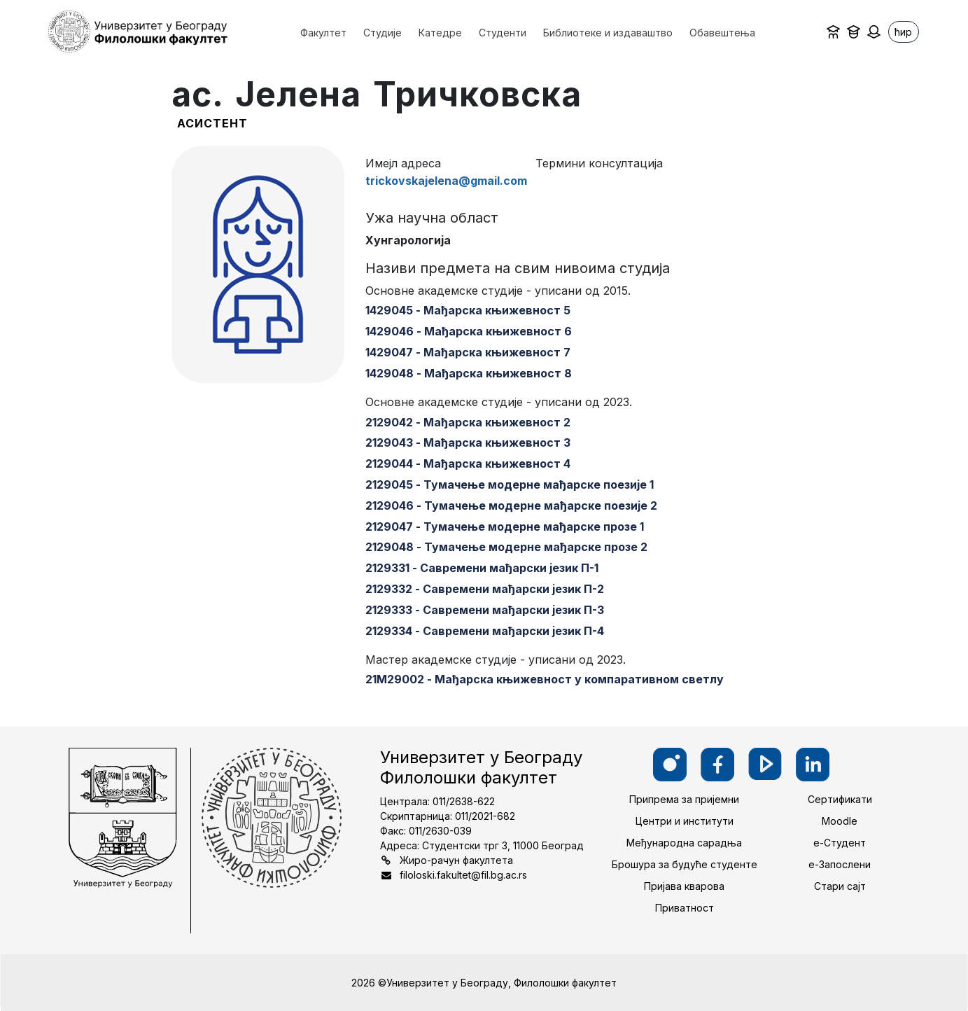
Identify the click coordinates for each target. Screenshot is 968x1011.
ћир (903, 32)
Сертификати (840, 799)
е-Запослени (839, 864)
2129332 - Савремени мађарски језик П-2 (484, 589)
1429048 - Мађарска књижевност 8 (468, 373)
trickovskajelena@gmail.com (446, 181)
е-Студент (839, 843)
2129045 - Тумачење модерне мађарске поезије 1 (509, 484)
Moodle (839, 821)
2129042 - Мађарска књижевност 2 (467, 422)
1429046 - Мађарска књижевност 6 (468, 331)
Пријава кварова (684, 886)
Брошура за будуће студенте (684, 864)
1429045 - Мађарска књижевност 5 (467, 310)
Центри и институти (685, 821)
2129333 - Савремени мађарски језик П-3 (484, 610)
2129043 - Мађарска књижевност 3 (467, 442)
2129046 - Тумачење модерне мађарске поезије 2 (511, 505)
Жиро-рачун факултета (456, 860)
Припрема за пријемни (684, 799)
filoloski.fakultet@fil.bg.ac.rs (463, 875)
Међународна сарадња (684, 843)
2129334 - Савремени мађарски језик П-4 (484, 631)
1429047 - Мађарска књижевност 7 (467, 352)
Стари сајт (840, 886)
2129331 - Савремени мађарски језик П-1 (481, 568)
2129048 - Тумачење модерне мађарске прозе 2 (506, 547)
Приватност (684, 908)
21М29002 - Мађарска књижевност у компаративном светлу (544, 679)
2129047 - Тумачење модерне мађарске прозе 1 (504, 527)
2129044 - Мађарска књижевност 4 (467, 463)
